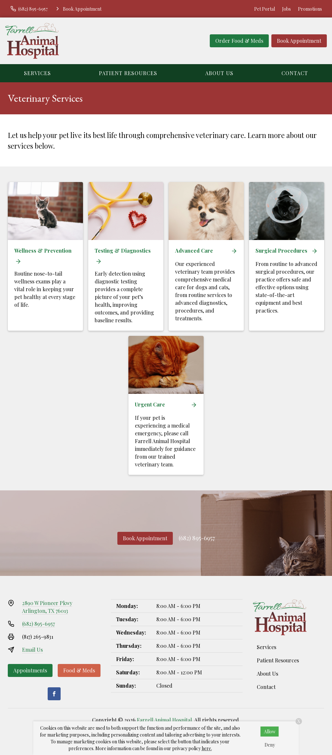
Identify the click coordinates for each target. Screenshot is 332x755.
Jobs (286, 9)
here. (207, 748)
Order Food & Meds (239, 40)
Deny (270, 745)
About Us (219, 73)
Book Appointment (299, 40)
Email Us (32, 649)
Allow (270, 731)
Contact (294, 73)
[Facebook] (54, 693)
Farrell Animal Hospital (164, 719)
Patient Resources (128, 73)
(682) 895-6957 (197, 538)
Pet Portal (264, 9)
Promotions (310, 9)
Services (37, 73)
